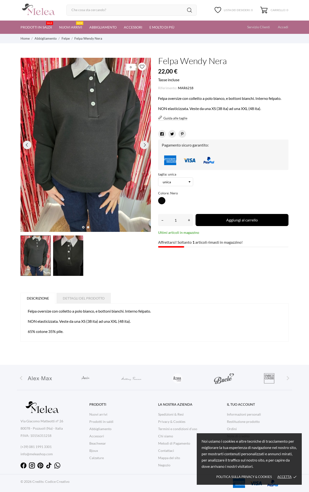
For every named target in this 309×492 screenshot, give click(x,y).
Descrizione (38, 298)
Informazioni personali (244, 414)
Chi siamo (165, 436)
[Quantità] (175, 220)
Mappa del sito (169, 458)
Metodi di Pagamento (174, 443)
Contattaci (166, 450)
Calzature (96, 458)
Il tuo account (241, 404)
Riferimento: (167, 88)
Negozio (164, 465)
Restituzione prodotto (243, 421)
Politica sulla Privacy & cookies (244, 477)
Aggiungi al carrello (242, 220)
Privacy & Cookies (171, 421)
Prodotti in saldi (37, 25)
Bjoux (93, 450)
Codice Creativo (57, 481)
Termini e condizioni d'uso (177, 429)
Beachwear (97, 443)
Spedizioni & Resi (171, 414)
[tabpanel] (86, 145)
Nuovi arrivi (71, 25)
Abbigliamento (103, 27)
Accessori (133, 27)
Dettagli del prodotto (84, 298)
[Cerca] (131, 10)
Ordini (232, 429)
